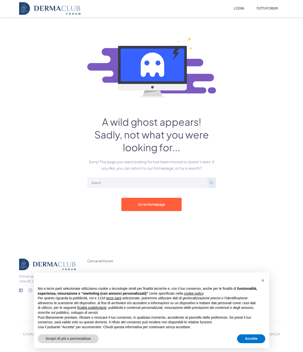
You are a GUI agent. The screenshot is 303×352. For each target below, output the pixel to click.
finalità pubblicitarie (91, 308)
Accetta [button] (251, 338)
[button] (263, 280)
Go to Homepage (152, 204)
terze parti (113, 298)
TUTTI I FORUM (267, 8)
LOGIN (239, 8)
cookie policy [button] (193, 293)
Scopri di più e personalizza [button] (68, 338)
